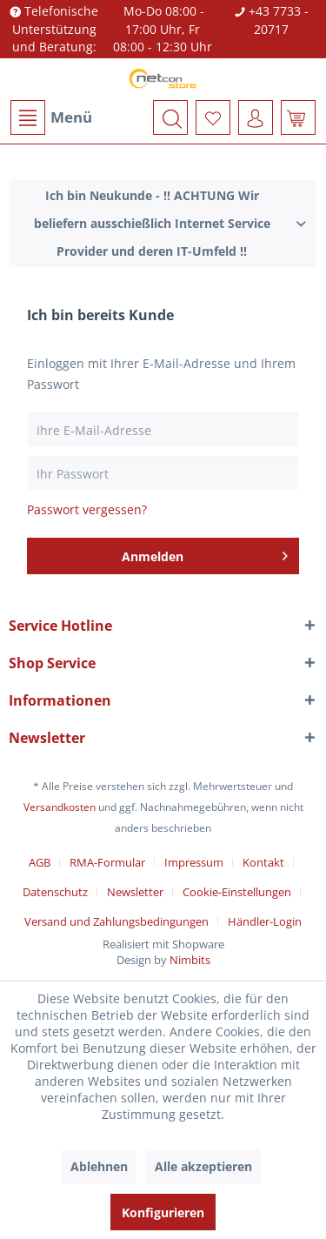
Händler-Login (265, 921)
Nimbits (190, 960)
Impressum (193, 862)
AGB (39, 862)
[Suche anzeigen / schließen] (170, 117)
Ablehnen (99, 1166)
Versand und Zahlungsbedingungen (116, 921)
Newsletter (135, 892)
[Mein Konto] (255, 117)
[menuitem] (50, 117)
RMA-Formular (107, 862)
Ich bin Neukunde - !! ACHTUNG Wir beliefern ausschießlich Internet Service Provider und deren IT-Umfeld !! (152, 223)
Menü (51, 117)
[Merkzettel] (213, 117)
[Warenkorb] (298, 117)
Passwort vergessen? (87, 509)
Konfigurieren (163, 1212)
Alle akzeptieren (203, 1166)
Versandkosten (59, 807)
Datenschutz (55, 892)
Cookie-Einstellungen (237, 892)
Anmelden (205, 553)
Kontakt (263, 862)
